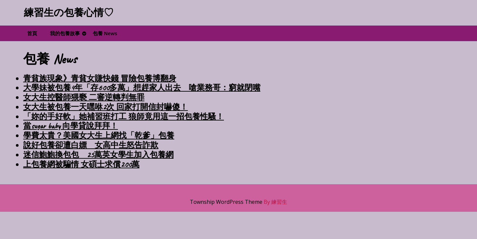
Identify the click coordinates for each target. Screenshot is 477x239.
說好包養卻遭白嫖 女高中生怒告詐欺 (90, 145)
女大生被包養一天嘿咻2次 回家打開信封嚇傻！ (105, 107)
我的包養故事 (65, 33)
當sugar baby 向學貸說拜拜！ (70, 126)
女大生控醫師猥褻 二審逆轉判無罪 (83, 97)
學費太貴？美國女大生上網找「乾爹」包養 (98, 135)
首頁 (32, 33)
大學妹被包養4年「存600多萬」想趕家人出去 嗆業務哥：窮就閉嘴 (141, 88)
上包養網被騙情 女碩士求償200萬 (81, 164)
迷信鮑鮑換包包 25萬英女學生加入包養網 (98, 155)
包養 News (105, 33)
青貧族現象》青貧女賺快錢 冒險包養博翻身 (99, 78)
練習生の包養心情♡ (69, 12)
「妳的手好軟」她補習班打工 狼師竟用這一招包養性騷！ (123, 116)
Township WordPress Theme (226, 201)
